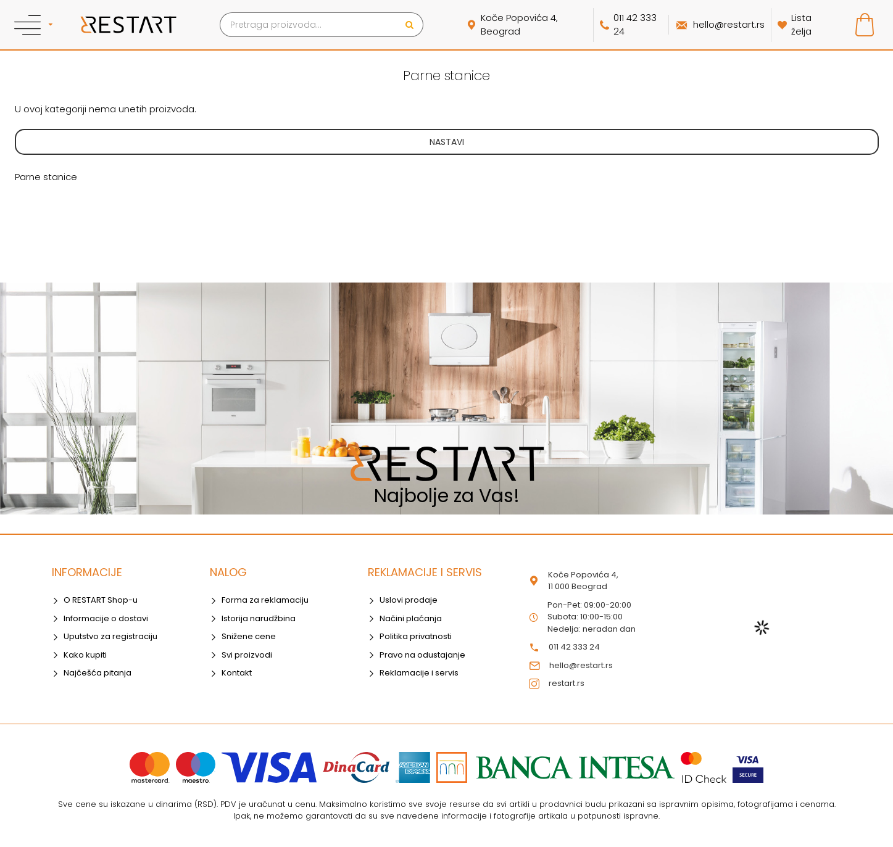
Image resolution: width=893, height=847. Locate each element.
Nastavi (447, 142)
